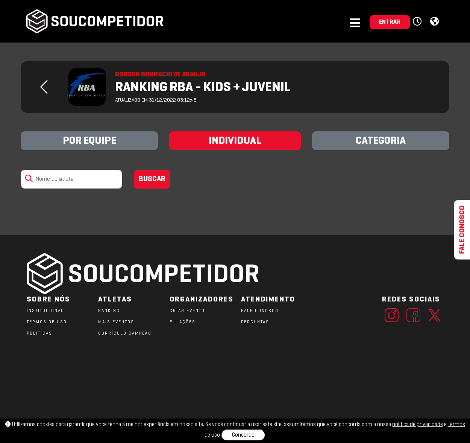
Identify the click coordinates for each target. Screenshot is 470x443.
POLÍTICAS (39, 333)
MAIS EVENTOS (116, 322)
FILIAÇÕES (183, 322)
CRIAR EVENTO (187, 311)
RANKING (109, 311)
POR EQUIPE (89, 141)
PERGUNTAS (255, 322)
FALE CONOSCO (260, 311)
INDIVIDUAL (235, 141)
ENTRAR (389, 22)
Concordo (243, 435)
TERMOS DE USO (47, 322)
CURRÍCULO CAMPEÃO (125, 333)
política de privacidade (417, 424)
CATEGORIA (381, 141)
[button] (418, 22)
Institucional (45, 311)
